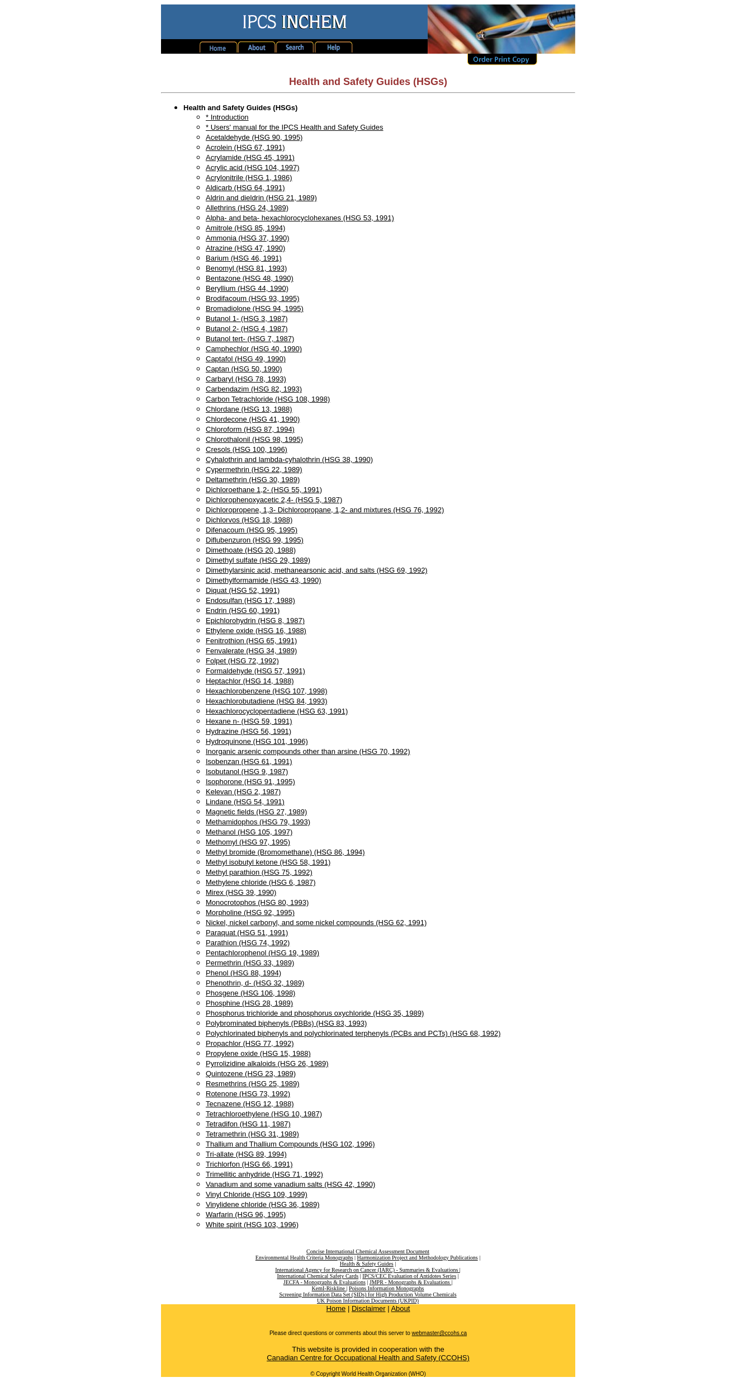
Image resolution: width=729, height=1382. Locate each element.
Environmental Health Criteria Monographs (304, 1257)
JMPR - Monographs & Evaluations (410, 1282)
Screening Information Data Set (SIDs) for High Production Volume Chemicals (367, 1294)
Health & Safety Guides (367, 1264)
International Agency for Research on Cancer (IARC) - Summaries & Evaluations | (368, 1270)
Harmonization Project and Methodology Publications (417, 1257)
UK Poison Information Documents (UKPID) (368, 1301)
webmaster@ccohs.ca (439, 1333)
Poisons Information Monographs (386, 1288)
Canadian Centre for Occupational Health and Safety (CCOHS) (368, 1357)
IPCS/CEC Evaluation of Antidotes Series (409, 1276)
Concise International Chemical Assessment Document (367, 1251)
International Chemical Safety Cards (317, 1276)
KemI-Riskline (329, 1288)
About (400, 1308)
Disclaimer (369, 1308)
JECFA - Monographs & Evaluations (324, 1282)
